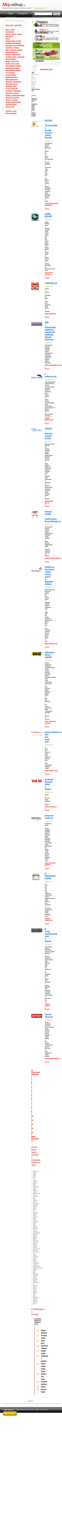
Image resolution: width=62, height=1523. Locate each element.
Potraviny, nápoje (12, 93)
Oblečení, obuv (11, 86)
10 (32, 1116)
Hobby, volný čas (12, 61)
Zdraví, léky (10, 107)
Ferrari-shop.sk (49, 1015)
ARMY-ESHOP (48, 215)
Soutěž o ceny (11, 111)
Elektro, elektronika (13, 54)
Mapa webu (4, 1418)
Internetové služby (13, 68)
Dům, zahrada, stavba (14, 50)
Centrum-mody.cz (49, 816)
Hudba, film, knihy (12, 64)
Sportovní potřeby (12, 97)
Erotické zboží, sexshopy (15, 57)
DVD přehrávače (12, 52)
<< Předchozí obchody (35, 1072)
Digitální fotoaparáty (13, 43)
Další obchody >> (35, 1138)
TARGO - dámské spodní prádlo (48, 433)
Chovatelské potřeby (13, 66)
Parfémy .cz (43, 23)
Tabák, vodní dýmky (13, 102)
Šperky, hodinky (12, 100)
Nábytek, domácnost (13, 82)
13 (32, 1128)
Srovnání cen (22, 14)
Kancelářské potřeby (13, 70)
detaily (47, 209)
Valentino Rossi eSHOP (49, 654)
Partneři (38, 1418)
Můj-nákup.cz (9, 1410)
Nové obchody (11, 113)
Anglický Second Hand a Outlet (49, 784)
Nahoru (30, 1401)
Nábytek (42, 36)
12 (32, 1124)
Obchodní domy (12, 84)
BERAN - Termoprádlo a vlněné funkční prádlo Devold (51, 129)
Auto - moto (10, 30)
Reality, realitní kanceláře (15, 95)
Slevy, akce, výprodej (14, 25)
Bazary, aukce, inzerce (14, 34)
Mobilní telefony (12, 77)
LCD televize (10, 73)
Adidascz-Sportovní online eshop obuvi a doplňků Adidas (50, 575)
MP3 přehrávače (12, 79)
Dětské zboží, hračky (13, 41)
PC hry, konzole (11, 88)
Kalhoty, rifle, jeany (44, 1376)
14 (32, 1132)
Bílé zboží (9, 36)
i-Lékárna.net (50, 375)
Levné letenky (11, 75)
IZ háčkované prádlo (50, 875)
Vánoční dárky (11, 104)
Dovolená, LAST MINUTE (15, 45)
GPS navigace (11, 59)
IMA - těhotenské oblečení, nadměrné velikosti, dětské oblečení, (50, 331)
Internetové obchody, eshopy (36, 66)
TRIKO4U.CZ (51, 283)
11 (32, 1120)
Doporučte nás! (46, 69)
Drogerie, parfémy (12, 48)
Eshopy (10, 14)
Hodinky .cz (43, 29)
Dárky (8, 39)
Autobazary (10, 32)
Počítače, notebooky (13, 91)
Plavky (43, 1387)
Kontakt (11, 1418)
